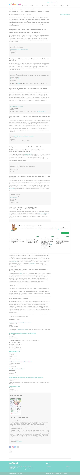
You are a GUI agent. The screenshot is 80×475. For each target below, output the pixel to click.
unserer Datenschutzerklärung (52, 229)
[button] (65, 233)
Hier (51, 244)
